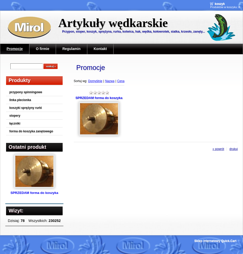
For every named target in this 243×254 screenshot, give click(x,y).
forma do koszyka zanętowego (31, 131)
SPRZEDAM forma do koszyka (34, 193)
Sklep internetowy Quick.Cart (215, 241)
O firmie (42, 49)
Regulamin (71, 49)
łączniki (14, 123)
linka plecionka (20, 100)
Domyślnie (95, 81)
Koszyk (220, 4)
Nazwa (109, 81)
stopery (14, 115)
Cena (121, 81)
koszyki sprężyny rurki (25, 108)
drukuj (233, 149)
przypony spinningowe (25, 92)
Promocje (15, 49)
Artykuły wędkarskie (113, 23)
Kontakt (100, 49)
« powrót (218, 149)
